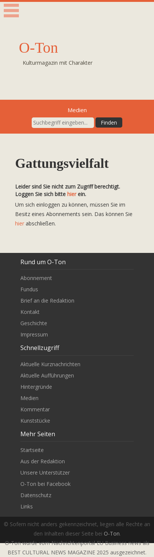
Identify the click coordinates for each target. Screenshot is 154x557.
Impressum (34, 334)
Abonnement (36, 278)
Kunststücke (35, 420)
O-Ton (38, 47)
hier (71, 194)
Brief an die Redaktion (47, 300)
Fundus (29, 289)
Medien (29, 398)
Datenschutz (35, 495)
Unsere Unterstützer (45, 472)
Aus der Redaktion (42, 461)
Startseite (32, 450)
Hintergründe (36, 386)
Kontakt (30, 311)
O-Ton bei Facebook (45, 483)
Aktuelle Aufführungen (47, 375)
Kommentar (35, 409)
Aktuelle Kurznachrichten (50, 364)
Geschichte (33, 323)
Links (26, 506)
